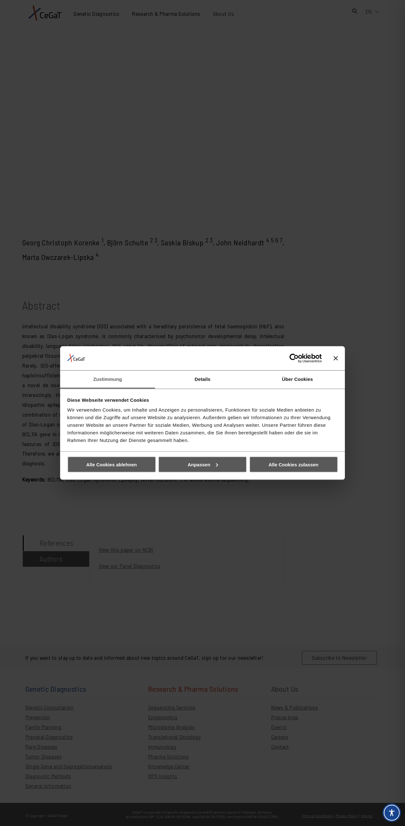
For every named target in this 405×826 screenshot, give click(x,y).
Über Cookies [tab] (297, 379)
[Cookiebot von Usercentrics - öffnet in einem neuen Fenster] (294, 358)
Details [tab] (202, 379)
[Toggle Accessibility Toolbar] (391, 812)
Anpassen (203, 464)
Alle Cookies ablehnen (111, 464)
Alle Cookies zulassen (294, 464)
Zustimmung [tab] (107, 379)
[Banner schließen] (335, 358)
